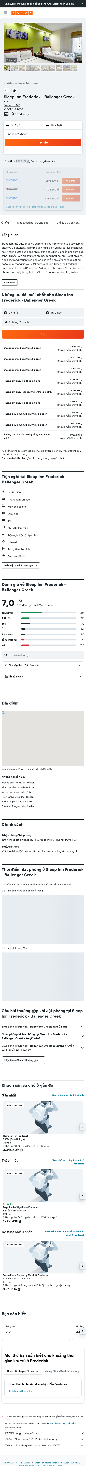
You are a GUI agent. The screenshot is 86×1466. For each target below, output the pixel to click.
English (70, 3)
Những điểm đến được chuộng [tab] (62, 1371)
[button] (82, 3)
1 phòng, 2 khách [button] (17, 134)
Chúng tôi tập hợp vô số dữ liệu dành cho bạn (44, 1439)
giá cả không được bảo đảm (63, 1423)
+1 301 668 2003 (13, 109)
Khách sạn (26, 1462)
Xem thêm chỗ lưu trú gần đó (68, 1094)
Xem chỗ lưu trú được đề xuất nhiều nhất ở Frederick (64, 1233)
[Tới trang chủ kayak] (22, 13)
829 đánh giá (22, 114)
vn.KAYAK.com (10, 1462)
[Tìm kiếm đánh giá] (45, 655)
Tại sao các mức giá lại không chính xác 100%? (44, 1445)
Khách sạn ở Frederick (20, 1391)
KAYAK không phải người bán (44, 1433)
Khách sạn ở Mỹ (70, 1462)
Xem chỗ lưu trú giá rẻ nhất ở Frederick (68, 1162)
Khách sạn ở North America (47, 1462)
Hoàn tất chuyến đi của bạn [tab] (23, 1371)
